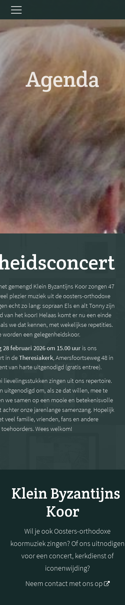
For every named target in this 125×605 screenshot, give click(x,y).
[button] (16, 10)
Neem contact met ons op (64, 583)
